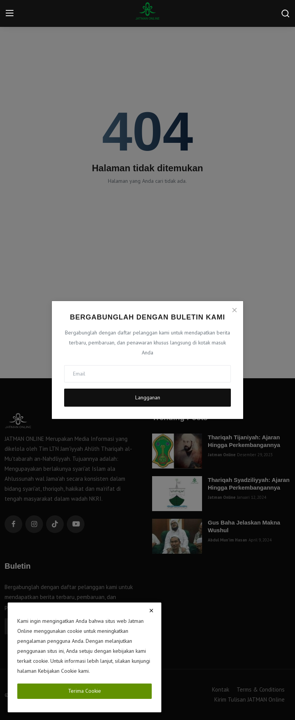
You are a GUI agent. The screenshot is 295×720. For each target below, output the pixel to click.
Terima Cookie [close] (84, 690)
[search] (285, 13)
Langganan (147, 397)
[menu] (9, 13)
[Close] (234, 310)
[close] (151, 610)
